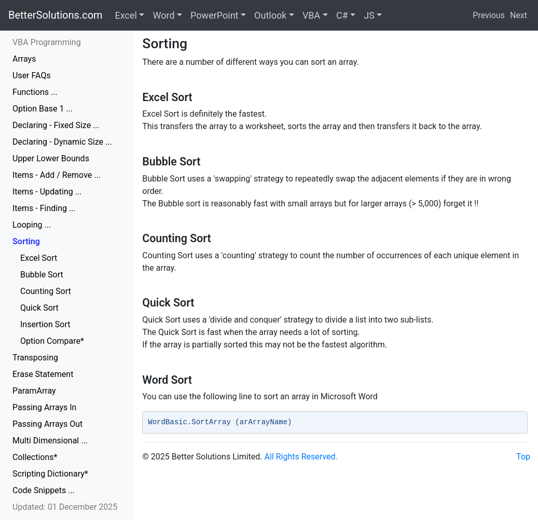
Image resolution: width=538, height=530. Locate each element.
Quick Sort (39, 308)
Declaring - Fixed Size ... (56, 125)
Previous (489, 15)
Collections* (34, 457)
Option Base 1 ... (42, 109)
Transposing (35, 357)
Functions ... (35, 92)
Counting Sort (45, 291)
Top (523, 457)
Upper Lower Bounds (50, 158)
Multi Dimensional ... (50, 440)
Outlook (270, 15)
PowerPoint (214, 15)
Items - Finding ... (44, 208)
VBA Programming (46, 42)
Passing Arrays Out (47, 424)
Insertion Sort (45, 324)
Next (518, 15)
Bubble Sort (41, 275)
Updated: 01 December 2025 (64, 507)
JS (369, 15)
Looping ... (31, 225)
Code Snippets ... (43, 490)
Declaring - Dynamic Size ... (62, 142)
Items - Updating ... (46, 192)
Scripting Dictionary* (50, 474)
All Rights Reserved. (301, 457)
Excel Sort (38, 258)
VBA (311, 15)
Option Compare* (52, 341)
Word (163, 15)
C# (342, 15)
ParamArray (34, 391)
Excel (126, 15)
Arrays (24, 59)
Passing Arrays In (44, 407)
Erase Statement (42, 374)
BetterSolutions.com (55, 15)
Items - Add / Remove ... (56, 175)
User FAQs (31, 75)
